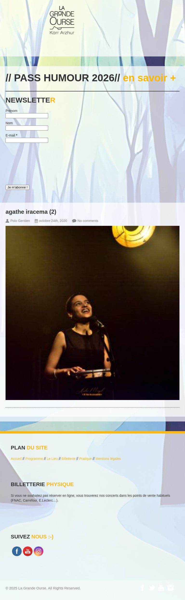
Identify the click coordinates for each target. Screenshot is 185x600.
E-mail (11, 135)
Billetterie (69, 459)
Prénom (11, 111)
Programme (34, 459)
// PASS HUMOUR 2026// (91, 77)
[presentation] (25, 162)
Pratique (85, 459)
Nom (9, 123)
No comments (88, 221)
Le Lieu (52, 459)
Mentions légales (108, 459)
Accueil (16, 459)
